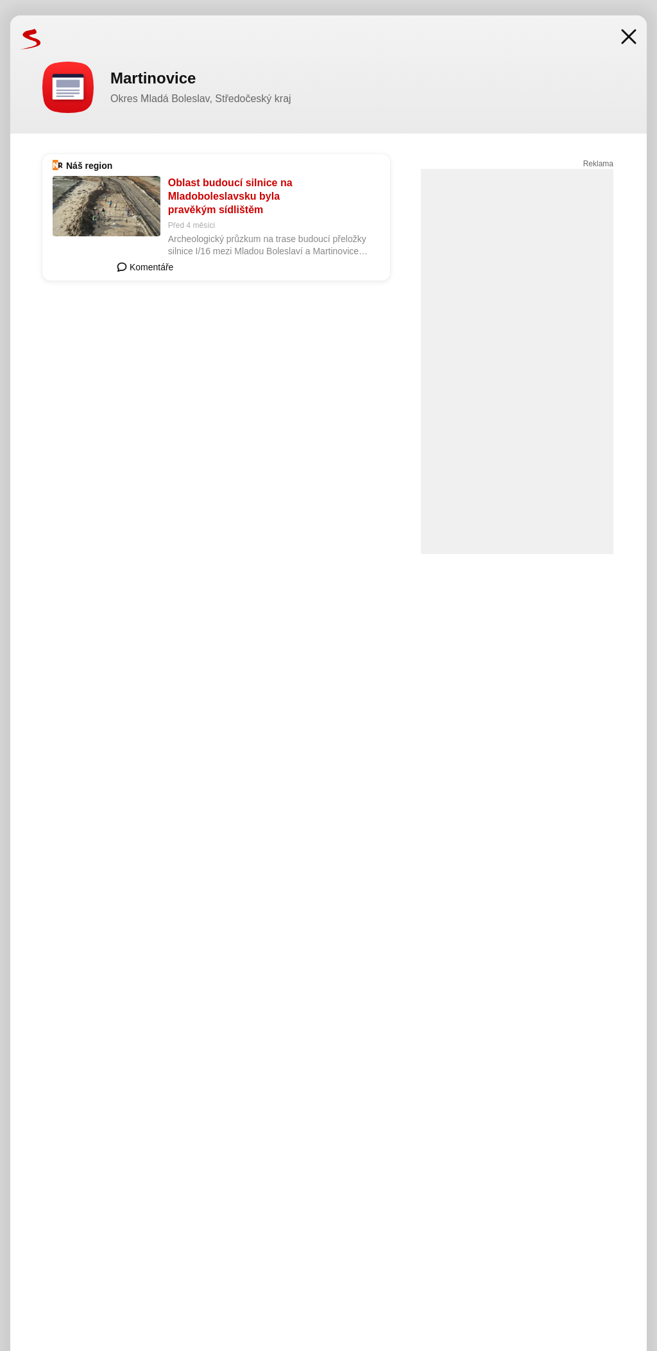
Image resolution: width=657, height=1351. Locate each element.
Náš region (89, 166)
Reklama (598, 163)
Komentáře (145, 267)
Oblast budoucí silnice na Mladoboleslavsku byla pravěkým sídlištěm (230, 196)
